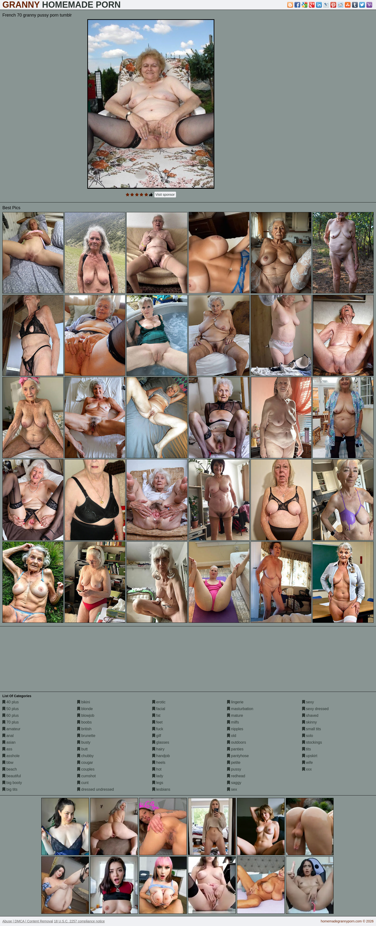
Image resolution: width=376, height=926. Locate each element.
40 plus (10, 702)
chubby (85, 756)
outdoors (236, 742)
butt (82, 749)
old (231, 736)
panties (235, 749)
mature (235, 715)
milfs (233, 722)
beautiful (11, 776)
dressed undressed (95, 789)
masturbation (240, 709)
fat (156, 715)
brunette (86, 736)
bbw (7, 762)
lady (157, 776)
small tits (311, 729)
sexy (308, 702)
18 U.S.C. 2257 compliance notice (79, 921)
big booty (12, 783)
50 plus (10, 709)
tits (306, 749)
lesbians (161, 789)
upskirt (309, 756)
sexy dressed (315, 709)
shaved (310, 715)
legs (157, 783)
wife (307, 762)
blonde (85, 709)
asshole (11, 756)
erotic (159, 702)
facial (158, 709)
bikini (83, 702)
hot (157, 769)
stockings (312, 742)
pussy (234, 769)
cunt (82, 783)
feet (157, 722)
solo (307, 736)
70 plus (10, 722)
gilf (156, 736)
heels (158, 762)
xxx (307, 769)
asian (9, 742)
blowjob (85, 715)
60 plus (10, 715)
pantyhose (238, 756)
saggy (234, 783)
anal (8, 736)
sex (232, 789)
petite (234, 762)
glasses (160, 742)
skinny (309, 722)
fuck (157, 729)
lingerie (235, 702)
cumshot (86, 776)
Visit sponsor (165, 194)
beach (9, 769)
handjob (161, 756)
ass (7, 749)
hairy (158, 749)
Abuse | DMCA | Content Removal (27, 921)
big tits (10, 789)
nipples (235, 729)
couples (85, 769)
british (84, 729)
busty (83, 742)
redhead (236, 776)
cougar (85, 762)
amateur (11, 729)
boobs (84, 722)
